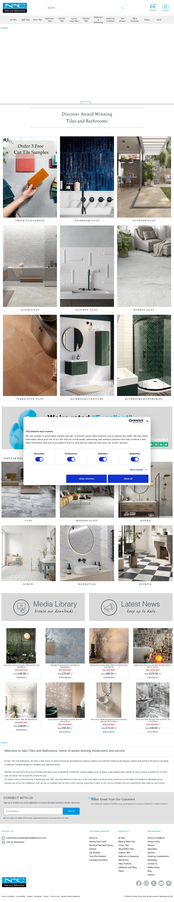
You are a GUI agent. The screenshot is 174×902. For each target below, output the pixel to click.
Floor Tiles (37, 20)
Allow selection (86, 478)
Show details (136, 469)
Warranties (152, 849)
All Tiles (13, 20)
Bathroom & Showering (98, 19)
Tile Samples (94, 852)
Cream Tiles (123, 845)
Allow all (128, 478)
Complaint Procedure (98, 860)
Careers (151, 875)
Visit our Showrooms (12, 842)
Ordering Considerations (158, 856)
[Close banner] (147, 421)
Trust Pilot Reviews (97, 856)
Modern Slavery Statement (70, 896)
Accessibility (21, 896)
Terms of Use (55, 896)
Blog (150, 871)
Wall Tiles (25, 20)
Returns (151, 845)
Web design (163, 896)
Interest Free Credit (97, 841)
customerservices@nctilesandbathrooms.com (23, 838)
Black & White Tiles (126, 841)
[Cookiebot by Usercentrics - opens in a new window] (130, 421)
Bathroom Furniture (110, 19)
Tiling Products (135, 19)
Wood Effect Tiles (126, 849)
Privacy (46, 896)
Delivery (151, 852)
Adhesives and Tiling (127, 867)
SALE (159, 20)
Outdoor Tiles (86, 19)
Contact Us (152, 864)
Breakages (152, 860)
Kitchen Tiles (62, 19)
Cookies (30, 896)
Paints (147, 20)
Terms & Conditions (156, 838)
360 (171, 896)
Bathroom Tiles (49, 19)
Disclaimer (38, 896)
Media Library (154, 867)
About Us (93, 838)
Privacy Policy (154, 841)
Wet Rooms (122, 19)
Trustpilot (4, 28)
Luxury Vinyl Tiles (74, 19)
